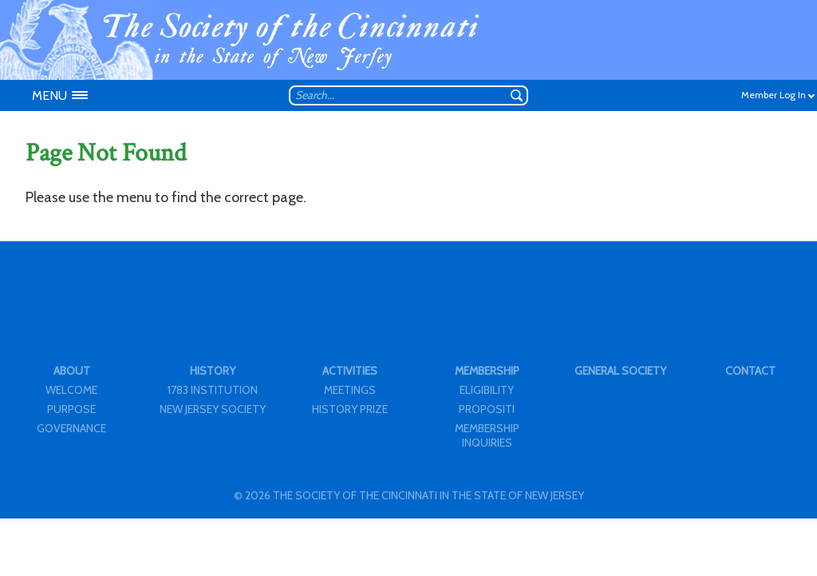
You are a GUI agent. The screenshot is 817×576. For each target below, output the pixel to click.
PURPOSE (71, 409)
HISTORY (212, 370)
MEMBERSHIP (487, 370)
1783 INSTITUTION (213, 390)
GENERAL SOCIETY (620, 370)
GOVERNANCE (71, 428)
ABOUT (71, 370)
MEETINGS (350, 390)
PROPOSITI (487, 409)
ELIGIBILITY (487, 390)
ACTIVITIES (349, 370)
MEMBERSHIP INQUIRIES (487, 435)
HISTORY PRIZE (350, 409)
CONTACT (750, 370)
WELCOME (71, 390)
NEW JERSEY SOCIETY (213, 409)
